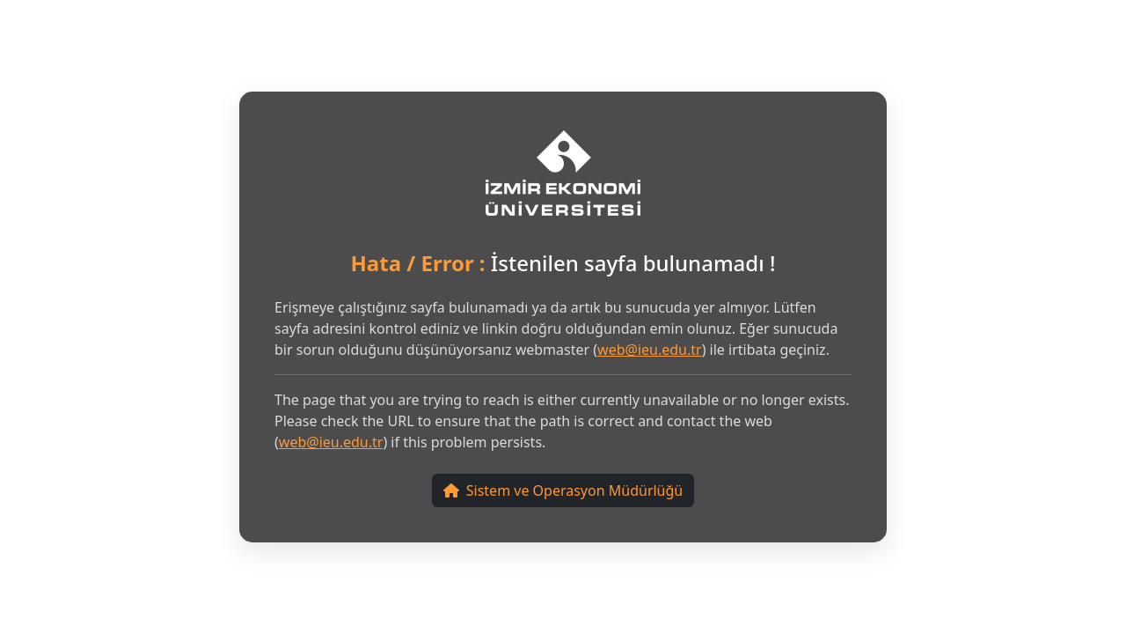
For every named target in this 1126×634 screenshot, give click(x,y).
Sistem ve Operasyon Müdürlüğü (563, 490)
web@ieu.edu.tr (649, 349)
